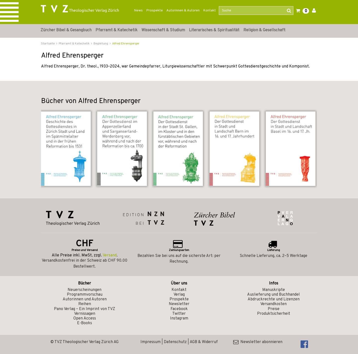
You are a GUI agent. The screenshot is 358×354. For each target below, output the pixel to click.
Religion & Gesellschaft (264, 30)
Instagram (179, 318)
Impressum (150, 342)
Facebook (179, 309)
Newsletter (179, 304)
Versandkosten (273, 304)
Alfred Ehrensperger (125, 44)
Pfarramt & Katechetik (116, 30)
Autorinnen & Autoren (183, 10)
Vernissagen (84, 313)
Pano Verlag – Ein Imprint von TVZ (84, 309)
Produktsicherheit (273, 313)
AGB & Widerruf (204, 342)
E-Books (84, 323)
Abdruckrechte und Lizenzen (274, 299)
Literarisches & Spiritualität (214, 30)
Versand (110, 255)
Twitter (179, 313)
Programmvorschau (84, 294)
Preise (273, 309)
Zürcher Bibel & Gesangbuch (66, 30)
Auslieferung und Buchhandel (273, 294)
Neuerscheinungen (84, 289)
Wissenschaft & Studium (163, 30)
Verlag (179, 294)
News (138, 10)
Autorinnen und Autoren (85, 299)
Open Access (84, 318)
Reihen (84, 304)
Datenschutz (175, 342)
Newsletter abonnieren (257, 342)
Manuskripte (273, 289)
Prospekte (154, 10)
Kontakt (209, 10)
